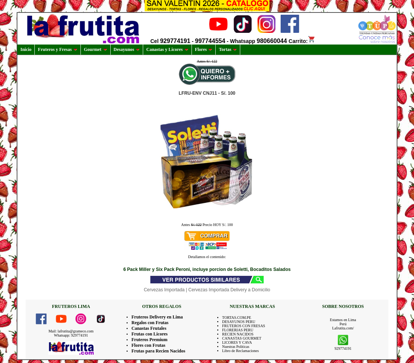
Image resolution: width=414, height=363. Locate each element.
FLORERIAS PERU (237, 330)
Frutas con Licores (149, 334)
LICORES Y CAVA (237, 342)
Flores (204, 49)
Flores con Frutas (148, 345)
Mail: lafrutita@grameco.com (70, 331)
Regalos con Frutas (149, 322)
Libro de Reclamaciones (240, 351)
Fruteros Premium (149, 339)
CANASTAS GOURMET (241, 338)
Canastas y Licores (167, 49)
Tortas (228, 49)
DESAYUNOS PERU (238, 322)
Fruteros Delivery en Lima (157, 317)
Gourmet (95, 49)
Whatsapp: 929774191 (71, 335)
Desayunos (127, 49)
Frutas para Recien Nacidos (158, 351)
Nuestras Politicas (235, 347)
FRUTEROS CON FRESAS (243, 326)
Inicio (25, 49)
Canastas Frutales (148, 328)
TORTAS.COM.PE (236, 317)
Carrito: (302, 41)
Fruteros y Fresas (57, 49)
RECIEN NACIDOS (237, 334)
